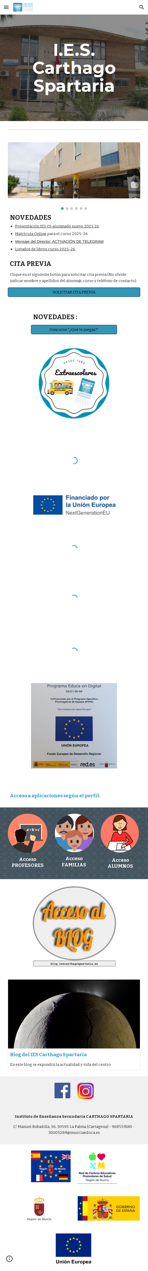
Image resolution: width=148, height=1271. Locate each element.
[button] (6, 7)
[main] (74, 67)
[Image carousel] (74, 176)
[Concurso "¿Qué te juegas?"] (73, 329)
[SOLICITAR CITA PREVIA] (74, 292)
